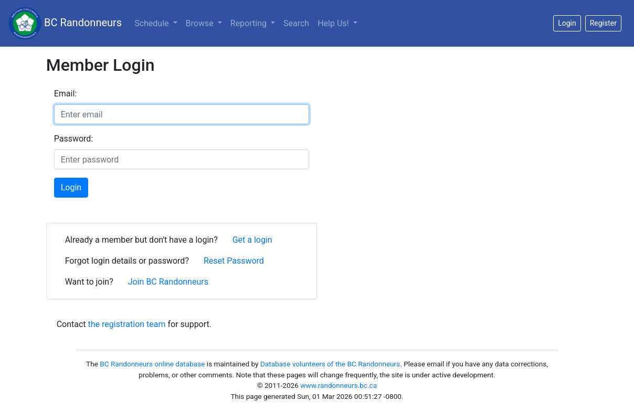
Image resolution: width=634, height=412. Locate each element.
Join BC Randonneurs (168, 282)
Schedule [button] (152, 23)
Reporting (249, 23)
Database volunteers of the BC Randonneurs (330, 364)
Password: (73, 139)
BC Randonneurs (65, 23)
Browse (201, 23)
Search (296, 23)
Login (71, 187)
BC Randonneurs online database (152, 364)
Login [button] (567, 23)
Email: (65, 94)
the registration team (127, 324)
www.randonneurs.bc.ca (338, 385)
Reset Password (234, 261)
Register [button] (603, 23)
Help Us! (334, 23)
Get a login (252, 240)
